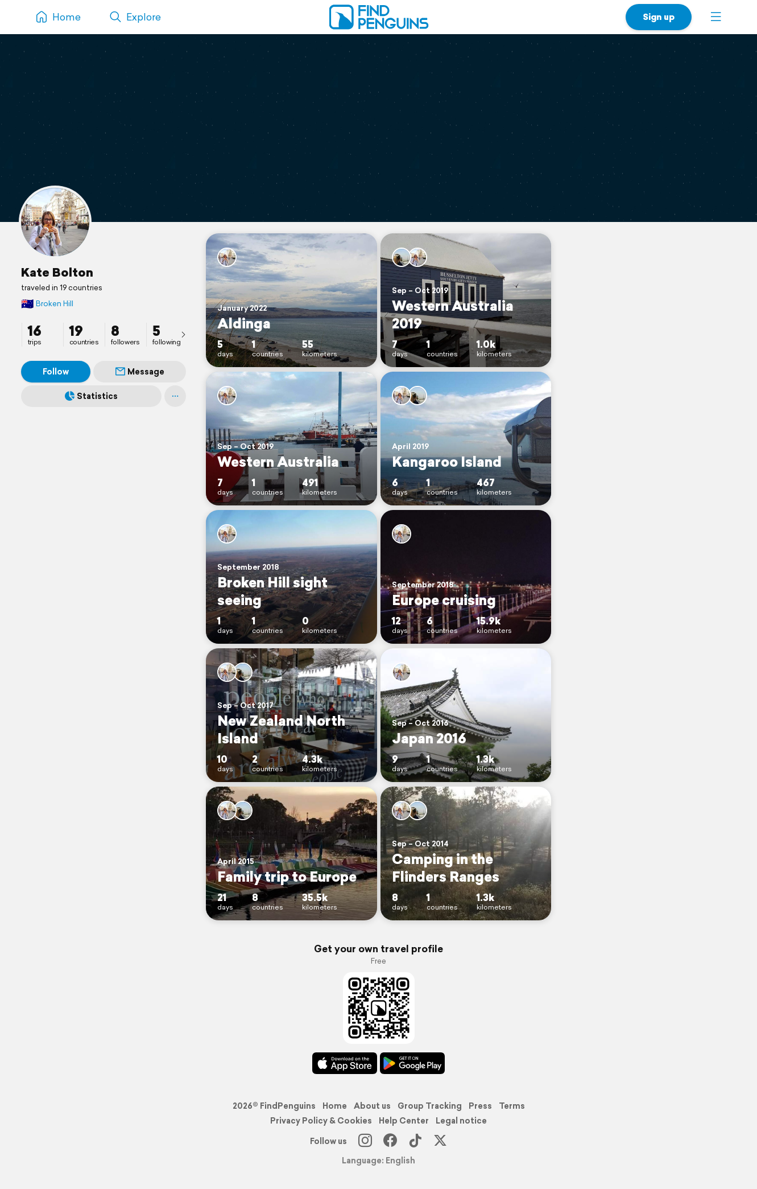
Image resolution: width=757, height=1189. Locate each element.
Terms (512, 1106)
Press (480, 1106)
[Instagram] (365, 1141)
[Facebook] (390, 1141)
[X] (440, 1141)
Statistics (91, 396)
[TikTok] (415, 1141)
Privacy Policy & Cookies (321, 1120)
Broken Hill (47, 303)
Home (334, 1106)
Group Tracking (430, 1106)
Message (139, 371)
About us (372, 1106)
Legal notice (461, 1120)
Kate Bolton (57, 272)
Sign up (659, 17)
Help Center (404, 1120)
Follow (56, 371)
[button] (716, 17)
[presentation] (183, 334)
